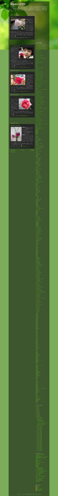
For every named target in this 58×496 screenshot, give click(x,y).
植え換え (37, 354)
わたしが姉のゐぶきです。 (41, 420)
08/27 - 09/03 (39, 444)
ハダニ (37, 197)
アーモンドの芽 (38, 272)
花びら (37, 381)
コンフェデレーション (39, 73)
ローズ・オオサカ (38, 124)
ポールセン (37, 307)
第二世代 (37, 375)
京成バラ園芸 (38, 463)
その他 (37, 171)
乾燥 (36, 315)
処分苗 (37, 317)
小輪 (36, 333)
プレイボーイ (38, 105)
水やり (37, 249)
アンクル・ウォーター (39, 54)
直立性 (37, 251)
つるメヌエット (38, 265)
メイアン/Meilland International (40, 468)
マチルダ (37, 109)
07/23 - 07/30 (39, 450)
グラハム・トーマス (39, 70)
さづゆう (38, 486)
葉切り (37, 385)
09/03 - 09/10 (39, 443)
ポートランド (38, 168)
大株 (36, 246)
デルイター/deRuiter (38, 479)
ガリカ (37, 276)
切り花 (37, 221)
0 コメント (29, 37)
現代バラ (37, 368)
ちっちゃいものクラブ (39, 264)
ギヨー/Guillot (38, 474)
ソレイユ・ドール (38, 87)
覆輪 (36, 253)
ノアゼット (37, 166)
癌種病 (37, 371)
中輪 (36, 314)
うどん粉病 (37, 259)
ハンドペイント (38, 198)
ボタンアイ (37, 305)
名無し (37, 222)
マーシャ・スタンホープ (39, 111)
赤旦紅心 (37, 134)
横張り (37, 357)
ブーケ (37, 236)
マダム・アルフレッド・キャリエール (41, 108)
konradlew (32, 494)
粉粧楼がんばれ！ (14, 17)
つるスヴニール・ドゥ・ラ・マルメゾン (41, 45)
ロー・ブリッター (38, 125)
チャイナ (19, 38)
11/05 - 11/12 (39, 432)
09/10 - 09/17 (39, 442)
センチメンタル (38, 86)
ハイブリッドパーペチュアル (40, 291)
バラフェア (37, 218)
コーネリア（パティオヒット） (40, 74)
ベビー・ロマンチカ (39, 106)
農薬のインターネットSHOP (40, 462)
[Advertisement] (22, 42)
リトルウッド (38, 117)
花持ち (37, 382)
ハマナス (37, 234)
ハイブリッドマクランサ (39, 208)
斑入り (37, 344)
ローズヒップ (38, 239)
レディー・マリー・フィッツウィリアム (41, 123)
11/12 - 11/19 (39, 431)
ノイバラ (37, 207)
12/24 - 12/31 (39, 418)
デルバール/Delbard (38, 475)
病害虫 (37, 225)
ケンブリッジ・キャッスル (39, 72)
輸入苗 (37, 387)
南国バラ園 (37, 465)
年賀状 (37, 224)
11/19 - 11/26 (39, 430)
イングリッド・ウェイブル (39, 57)
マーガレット (38, 237)
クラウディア (38, 69)
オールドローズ (15, 38)
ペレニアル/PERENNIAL (39, 467)
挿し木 (37, 179)
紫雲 (36, 133)
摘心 (36, 342)
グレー (37, 206)
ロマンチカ (25, 116)
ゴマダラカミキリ (38, 233)
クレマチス (37, 191)
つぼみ (37, 154)
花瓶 (36, 384)
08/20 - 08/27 (39, 445)
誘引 (36, 195)
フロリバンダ (21, 116)
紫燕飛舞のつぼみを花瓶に (15, 125)
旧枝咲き (37, 347)
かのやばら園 (38, 262)
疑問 (36, 370)
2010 (37, 411)
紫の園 (37, 131)
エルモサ (37, 60)
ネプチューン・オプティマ (39, 97)
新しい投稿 (13, 150)
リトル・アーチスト (39, 118)
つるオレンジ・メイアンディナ (40, 44)
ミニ (36, 144)
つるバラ (37, 140)
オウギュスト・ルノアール (39, 61)
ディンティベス (38, 95)
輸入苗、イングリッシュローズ (40, 388)
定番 (36, 331)
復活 (36, 183)
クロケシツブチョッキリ (39, 278)
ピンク (18, 116)
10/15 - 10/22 (39, 436)
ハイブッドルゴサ (38, 290)
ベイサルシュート (38, 219)
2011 (37, 410)
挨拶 (36, 340)
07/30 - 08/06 (39, 449)
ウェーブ (37, 274)
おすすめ (37, 261)
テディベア (37, 93)
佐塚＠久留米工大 (39, 490)
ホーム (22, 150)
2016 (37, 406)
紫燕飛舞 (37, 132)
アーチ (37, 196)
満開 (36, 367)
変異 (36, 327)
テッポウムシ (38, 178)
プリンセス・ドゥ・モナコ (39, 104)
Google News (37, 481)
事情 (36, 169)
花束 (36, 383)
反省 (36, 321)
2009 (37, 412)
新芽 (36, 155)
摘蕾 (36, 343)
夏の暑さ (37, 328)
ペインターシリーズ (39, 304)
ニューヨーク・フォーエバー (40, 96)
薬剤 (36, 386)
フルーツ (37, 300)
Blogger (40, 494)
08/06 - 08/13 (39, 448)
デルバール (37, 288)
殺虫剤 (37, 361)
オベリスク (37, 275)
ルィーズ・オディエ (39, 119)
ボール (37, 306)
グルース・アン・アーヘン (39, 71)
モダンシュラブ (38, 143)
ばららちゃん (38, 266)
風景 (36, 397)
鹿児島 (37, 400)
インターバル (38, 273)
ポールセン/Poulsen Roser (39, 480)
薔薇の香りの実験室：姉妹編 (40, 454)
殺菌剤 (37, 360)
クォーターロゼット (39, 231)
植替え (37, 356)
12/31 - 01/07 (39, 417)
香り (36, 180)
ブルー (37, 235)
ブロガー (37, 302)
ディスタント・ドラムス (39, 94)
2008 (37, 413)
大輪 (36, 330)
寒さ (36, 332)
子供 (36, 210)
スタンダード (38, 164)
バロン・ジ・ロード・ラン (39, 98)
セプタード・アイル (39, 85)
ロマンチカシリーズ (39, 238)
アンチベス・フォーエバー (39, 55)
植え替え (37, 355)
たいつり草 (37, 263)
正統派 (37, 359)
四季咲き (37, 223)
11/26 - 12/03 (39, 429)
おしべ (37, 260)
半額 (36, 320)
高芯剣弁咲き (38, 399)
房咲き (37, 211)
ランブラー (37, 209)
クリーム (37, 232)
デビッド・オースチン (39, 287)
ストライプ (37, 280)
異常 (36, 369)
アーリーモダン (38, 151)
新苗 (36, 212)
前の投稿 (32, 150)
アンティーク (15, 116)
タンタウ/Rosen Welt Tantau (40, 478)
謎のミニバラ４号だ (14, 72)
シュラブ (37, 192)
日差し (37, 247)
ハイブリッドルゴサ (39, 181)
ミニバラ (37, 165)
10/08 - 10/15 (39, 437)
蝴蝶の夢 (37, 461)
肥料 (36, 252)
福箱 (36, 373)
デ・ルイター (38, 289)
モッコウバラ (38, 220)
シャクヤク (37, 279)
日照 (36, 345)
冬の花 (37, 316)
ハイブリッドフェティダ (39, 292)
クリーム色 (37, 277)
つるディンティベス (39, 47)
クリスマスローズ (38, 177)
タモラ (37, 88)
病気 (36, 250)
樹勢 (36, 358)
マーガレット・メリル (39, 110)
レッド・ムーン (38, 122)
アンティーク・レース (39, 56)
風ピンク (37, 396)
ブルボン (37, 170)
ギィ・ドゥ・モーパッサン (39, 68)
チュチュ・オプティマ (39, 92)
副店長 (37, 319)
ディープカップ (38, 286)
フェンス (37, 299)
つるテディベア (38, 46)
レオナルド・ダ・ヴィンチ (39, 120)
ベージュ (37, 303)
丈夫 (36, 313)
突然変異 (37, 374)
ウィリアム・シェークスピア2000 (40, 58)
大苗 (36, 329)
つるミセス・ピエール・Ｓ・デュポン (41, 48)
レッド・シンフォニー (39, 121)
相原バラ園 (37, 464)
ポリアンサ (37, 182)
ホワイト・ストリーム (39, 107)
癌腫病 (37, 205)
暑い (36, 348)
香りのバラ (37, 398)
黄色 (36, 401)
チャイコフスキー (38, 91)
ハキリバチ (37, 293)
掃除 (36, 341)
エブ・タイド (38, 59)
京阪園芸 (37, 466)
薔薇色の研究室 (18, 4)
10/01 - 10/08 (39, 438)
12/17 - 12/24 (39, 425)
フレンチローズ (38, 301)
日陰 (36, 346)
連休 (36, 389)
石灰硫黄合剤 (38, 372)
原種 (36, 193)
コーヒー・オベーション (39, 75)
